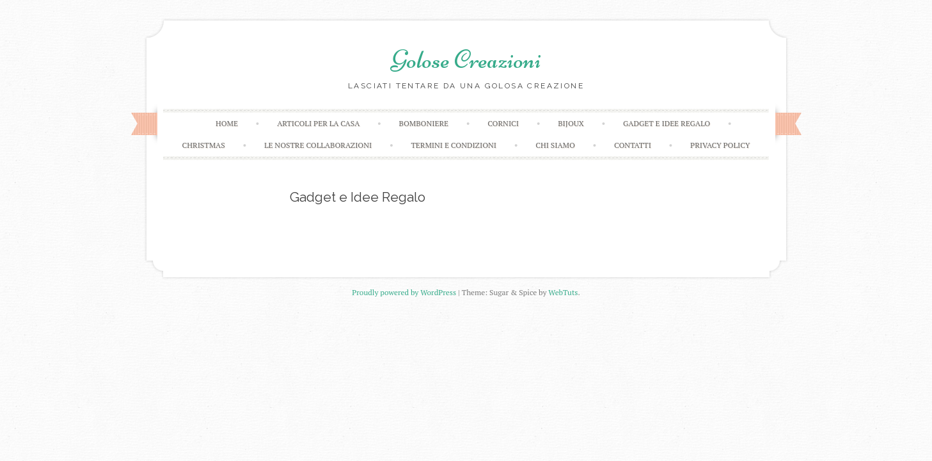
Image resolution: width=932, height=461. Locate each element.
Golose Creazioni (466, 59)
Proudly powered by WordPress (404, 292)
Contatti (632, 145)
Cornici (503, 123)
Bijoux (571, 123)
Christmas (203, 145)
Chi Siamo (555, 145)
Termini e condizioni (453, 145)
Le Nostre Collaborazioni (318, 145)
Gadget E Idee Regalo (666, 123)
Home (227, 123)
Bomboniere (423, 123)
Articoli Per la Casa (318, 123)
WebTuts (563, 292)
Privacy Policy (720, 145)
